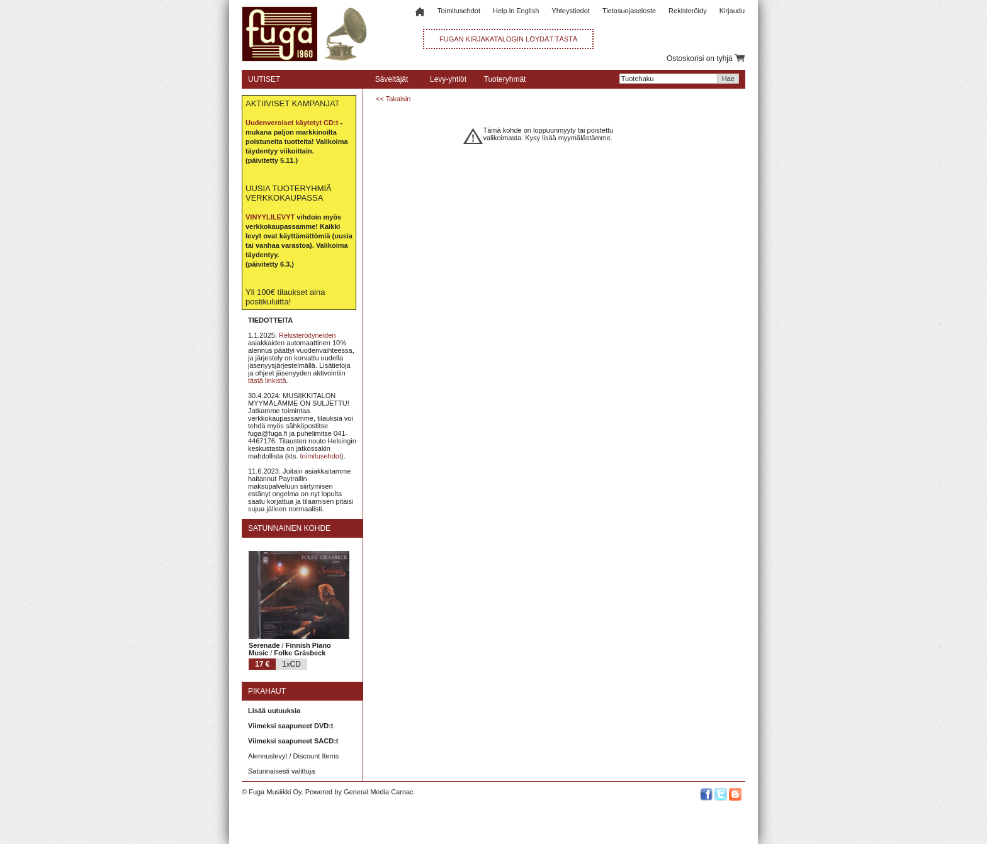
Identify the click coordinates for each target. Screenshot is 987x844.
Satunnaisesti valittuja (281, 771)
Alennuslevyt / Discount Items (293, 756)
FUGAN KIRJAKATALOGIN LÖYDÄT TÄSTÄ (508, 39)
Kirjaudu (732, 10)
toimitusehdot (320, 456)
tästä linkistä (267, 380)
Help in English (516, 10)
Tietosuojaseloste (629, 10)
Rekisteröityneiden (307, 335)
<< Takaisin (393, 99)
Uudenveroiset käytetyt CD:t (291, 122)
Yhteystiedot (570, 10)
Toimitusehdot (458, 10)
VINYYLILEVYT (270, 217)
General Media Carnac (379, 792)
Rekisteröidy (687, 10)
